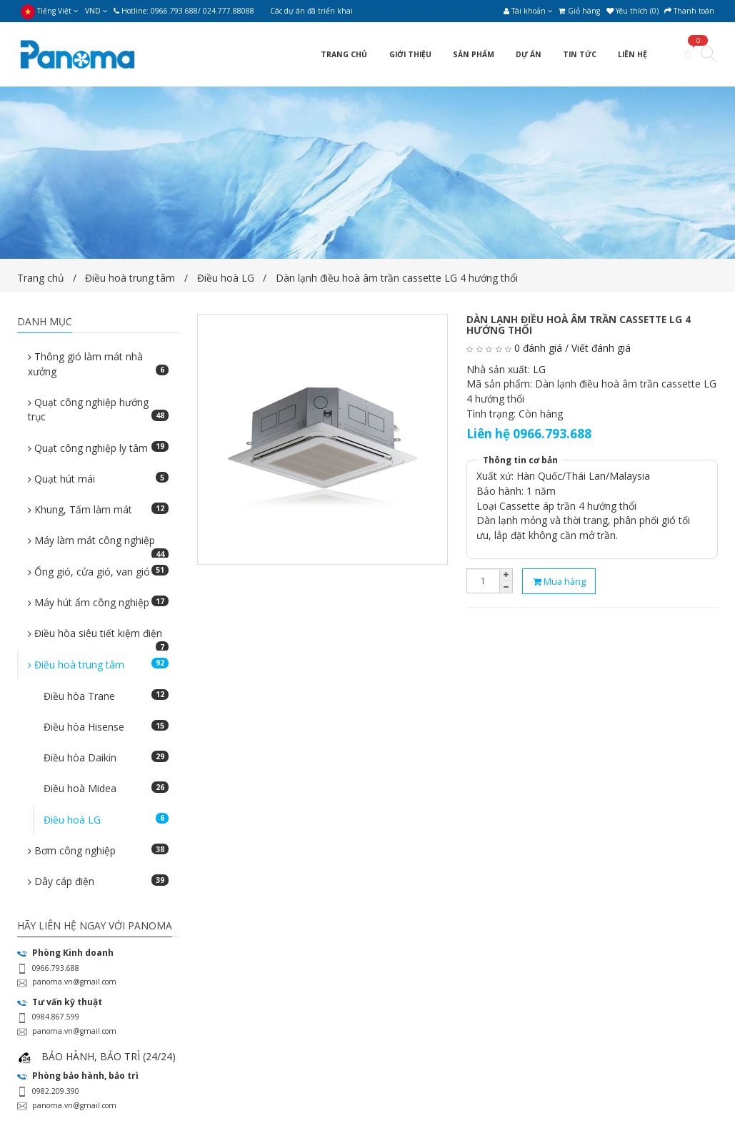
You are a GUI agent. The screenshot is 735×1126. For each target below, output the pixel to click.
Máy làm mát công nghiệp (98, 544)
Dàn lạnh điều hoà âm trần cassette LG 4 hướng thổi (397, 278)
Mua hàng (559, 581)
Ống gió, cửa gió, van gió (98, 571)
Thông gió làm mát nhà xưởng (98, 364)
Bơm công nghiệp (98, 850)
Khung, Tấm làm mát (98, 509)
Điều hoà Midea (106, 788)
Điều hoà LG (225, 278)
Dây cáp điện (98, 881)
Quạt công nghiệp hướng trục (98, 409)
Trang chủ (40, 278)
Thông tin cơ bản (520, 460)
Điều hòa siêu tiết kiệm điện (98, 637)
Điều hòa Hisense (106, 727)
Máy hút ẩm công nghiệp (98, 602)
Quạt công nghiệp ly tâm (98, 448)
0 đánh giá (538, 348)
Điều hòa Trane (106, 696)
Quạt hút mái (98, 478)
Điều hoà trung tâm (131, 278)
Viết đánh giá (601, 348)
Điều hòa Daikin (106, 757)
